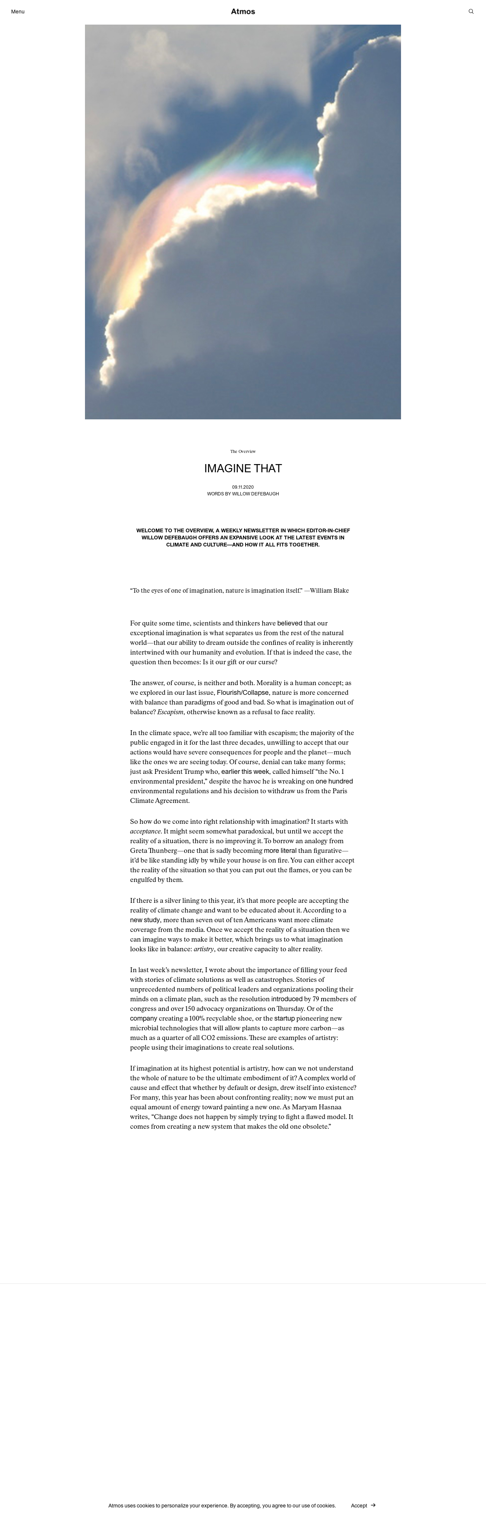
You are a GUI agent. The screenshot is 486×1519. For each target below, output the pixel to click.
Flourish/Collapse (243, 693)
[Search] (471, 12)
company (143, 1018)
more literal (280, 851)
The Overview (243, 452)
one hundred (334, 781)
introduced (287, 999)
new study (145, 920)
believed (289, 623)
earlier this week (245, 772)
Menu (18, 12)
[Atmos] (243, 11)
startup (284, 1018)
